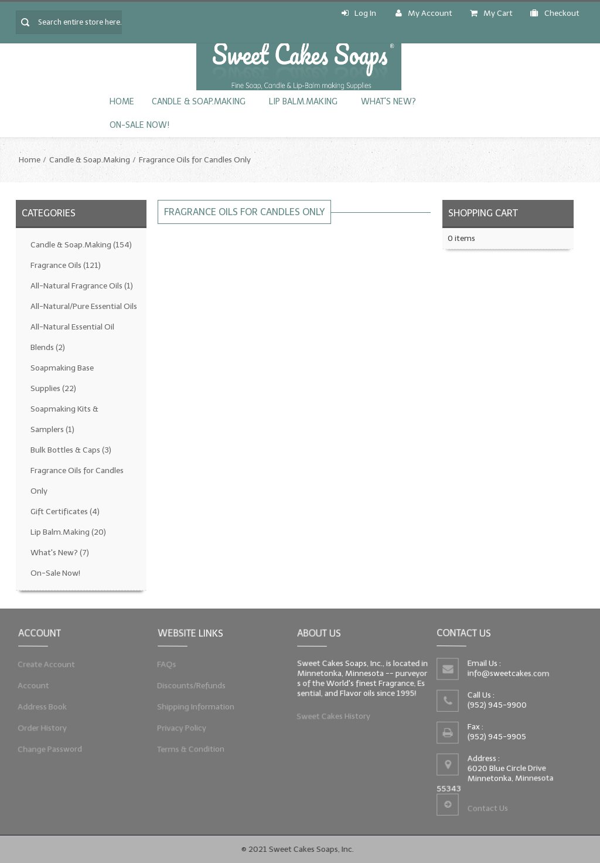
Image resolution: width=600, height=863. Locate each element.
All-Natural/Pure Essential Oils (83, 306)
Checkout (554, 13)
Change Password (49, 749)
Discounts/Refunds (191, 685)
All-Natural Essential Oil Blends (72, 337)
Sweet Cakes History (333, 716)
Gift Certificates (65, 512)
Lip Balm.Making (303, 102)
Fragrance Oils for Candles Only (195, 160)
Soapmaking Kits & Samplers (64, 419)
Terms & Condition (190, 749)
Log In (359, 13)
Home (122, 102)
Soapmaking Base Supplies (62, 378)
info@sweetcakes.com (508, 673)
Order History (42, 728)
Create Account (46, 663)
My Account (424, 13)
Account (33, 685)
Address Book (42, 706)
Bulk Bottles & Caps (70, 450)
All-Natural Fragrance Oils (81, 286)
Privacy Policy (181, 728)
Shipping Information (195, 706)
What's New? (388, 102)
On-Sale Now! (139, 125)
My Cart (491, 13)
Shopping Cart (483, 213)
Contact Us (487, 808)
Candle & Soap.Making (199, 102)
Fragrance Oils (65, 265)
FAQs (166, 663)
